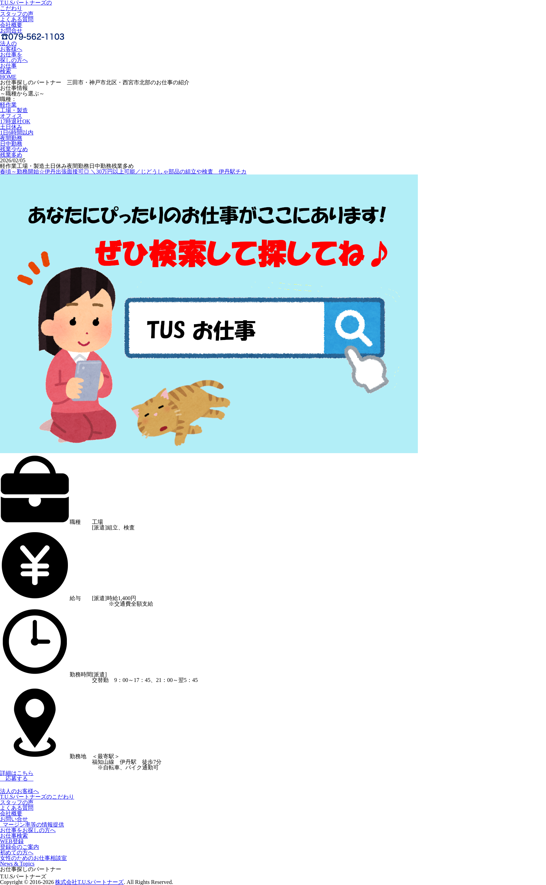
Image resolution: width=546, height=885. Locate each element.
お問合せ (11, 30)
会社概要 (11, 25)
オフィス (11, 116)
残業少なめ (14, 149)
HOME (8, 77)
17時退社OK (15, 121)
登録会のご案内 (19, 847)
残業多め (11, 155)
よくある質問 (16, 19)
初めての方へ (16, 852)
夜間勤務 (11, 138)
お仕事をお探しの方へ (28, 830)
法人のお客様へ (11, 46)
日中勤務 (11, 144)
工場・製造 (14, 110)
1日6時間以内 (16, 132)
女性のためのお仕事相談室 (33, 858)
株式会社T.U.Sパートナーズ (89, 882)
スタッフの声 (16, 14)
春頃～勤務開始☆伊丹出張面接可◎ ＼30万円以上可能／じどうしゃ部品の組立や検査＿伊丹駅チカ (123, 171)
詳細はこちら (16, 773)
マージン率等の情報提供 (32, 825)
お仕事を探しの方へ (14, 57)
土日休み (11, 127)
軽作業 (8, 105)
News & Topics (17, 864)
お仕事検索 (8, 68)
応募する (16, 779)
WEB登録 (12, 841)
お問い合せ (14, 819)
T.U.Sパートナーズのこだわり (37, 797)
